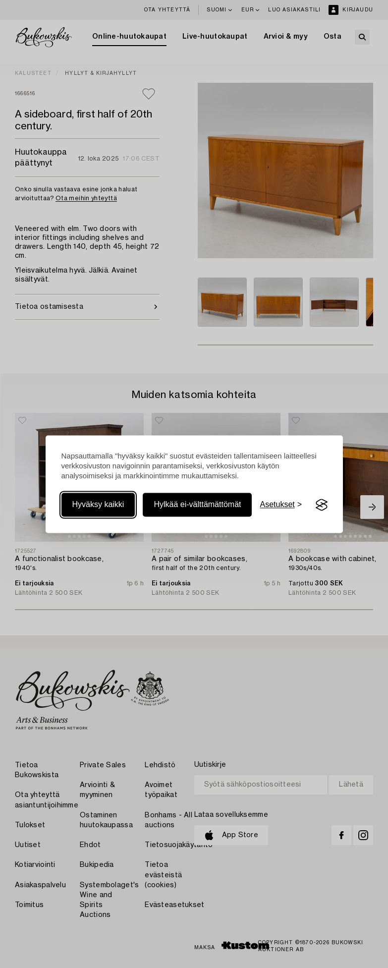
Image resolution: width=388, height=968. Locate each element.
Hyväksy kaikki (98, 505)
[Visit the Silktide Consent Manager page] (321, 505)
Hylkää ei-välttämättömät (197, 505)
